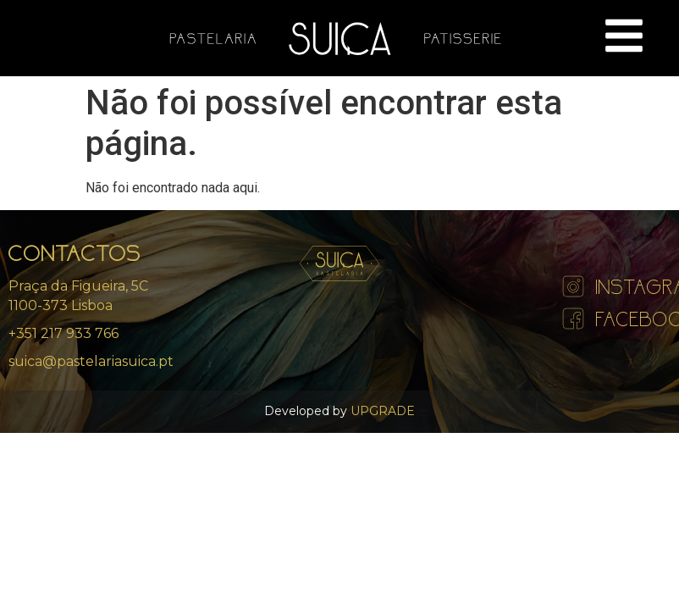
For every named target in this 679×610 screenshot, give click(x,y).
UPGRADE (381, 411)
